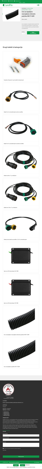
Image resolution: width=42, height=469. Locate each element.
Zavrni (22, 465)
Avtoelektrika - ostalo (26, 9)
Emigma (37, 462)
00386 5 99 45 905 (6, 415)
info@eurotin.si (17, 0)
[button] (38, 5)
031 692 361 (11, 0)
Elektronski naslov (6, 437)
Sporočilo (4, 441)
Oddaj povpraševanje (33, 33)
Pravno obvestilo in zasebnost (14, 462)
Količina (23, 31)
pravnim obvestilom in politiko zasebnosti (14, 448)
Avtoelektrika (30, 8)
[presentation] (10, 453)
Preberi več (27, 464)
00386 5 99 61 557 (6, 412)
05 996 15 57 (5, 0)
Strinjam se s (12, 448)
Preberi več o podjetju (6, 430)
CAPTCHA (4, 450)
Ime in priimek (5, 433)
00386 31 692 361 (6, 414)
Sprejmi (15, 465)
